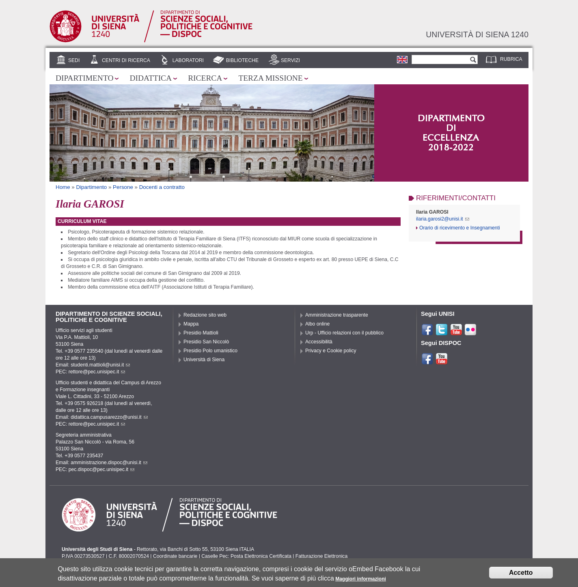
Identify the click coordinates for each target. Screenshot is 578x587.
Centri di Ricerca (126, 60)
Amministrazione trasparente (336, 315)
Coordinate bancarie (175, 556)
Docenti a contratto (162, 187)
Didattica (150, 78)
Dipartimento (84, 78)
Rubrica (511, 59)
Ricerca (205, 78)
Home (63, 187)
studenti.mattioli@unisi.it (100, 365)
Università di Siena (203, 359)
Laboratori (188, 60)
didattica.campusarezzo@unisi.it (109, 417)
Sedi (74, 60)
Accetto (521, 572)
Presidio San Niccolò (206, 342)
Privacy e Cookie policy (330, 350)
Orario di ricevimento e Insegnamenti (459, 228)
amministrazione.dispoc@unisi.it (109, 462)
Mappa (190, 324)
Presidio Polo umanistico (210, 350)
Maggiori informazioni (360, 579)
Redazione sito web (204, 315)
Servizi (290, 60)
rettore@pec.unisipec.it (97, 372)
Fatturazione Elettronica (321, 556)
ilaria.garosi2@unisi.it (442, 219)
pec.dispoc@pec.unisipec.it (102, 469)
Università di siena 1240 (477, 34)
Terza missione (270, 78)
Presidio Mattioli (200, 333)
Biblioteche (242, 60)
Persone (123, 187)
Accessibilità (318, 342)
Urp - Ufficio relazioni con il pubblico (344, 333)
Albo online (317, 324)
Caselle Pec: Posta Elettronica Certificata (246, 556)
